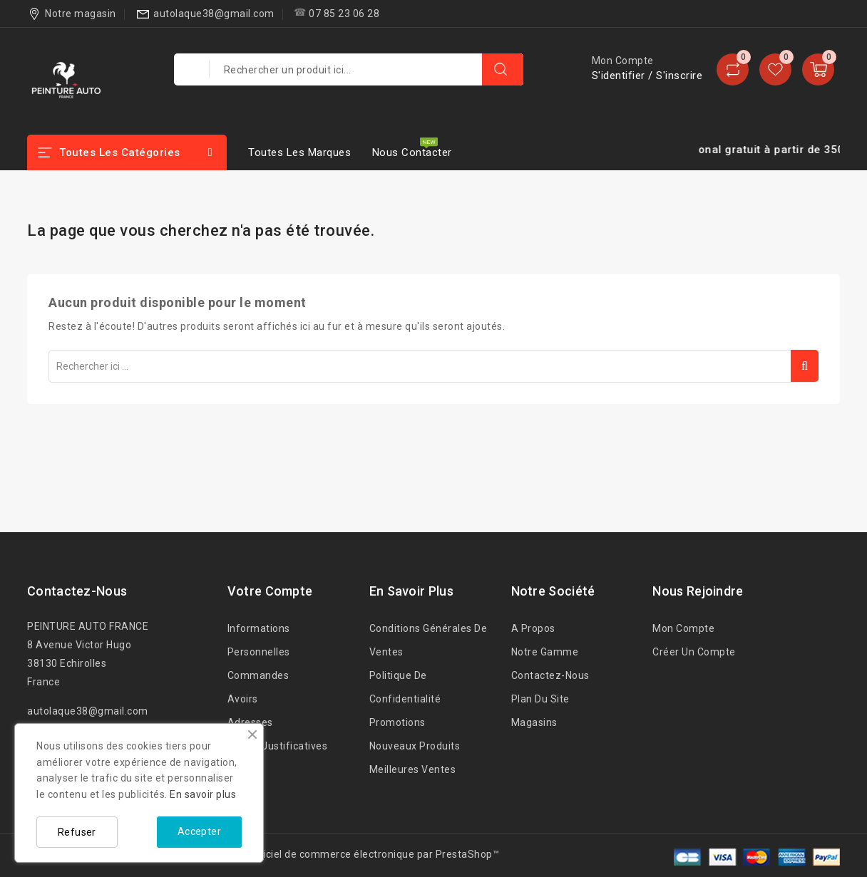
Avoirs (242, 699)
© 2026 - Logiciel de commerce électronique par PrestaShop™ (350, 854)
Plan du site (540, 699)
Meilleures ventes (412, 769)
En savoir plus (203, 794)
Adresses (250, 722)
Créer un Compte (694, 652)
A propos (533, 628)
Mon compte (683, 628)
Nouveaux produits (415, 746)
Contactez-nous (77, 590)
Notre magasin (80, 13)
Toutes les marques (299, 152)
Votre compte (270, 590)
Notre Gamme (545, 652)
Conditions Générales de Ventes (428, 640)
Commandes (258, 675)
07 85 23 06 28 (344, 13)
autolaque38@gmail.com (214, 13)
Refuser (77, 832)
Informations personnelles (258, 640)
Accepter (199, 831)
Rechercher (805, 366)
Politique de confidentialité (405, 687)
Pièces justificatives (277, 746)
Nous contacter (412, 152)
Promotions (397, 722)
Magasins (534, 722)
